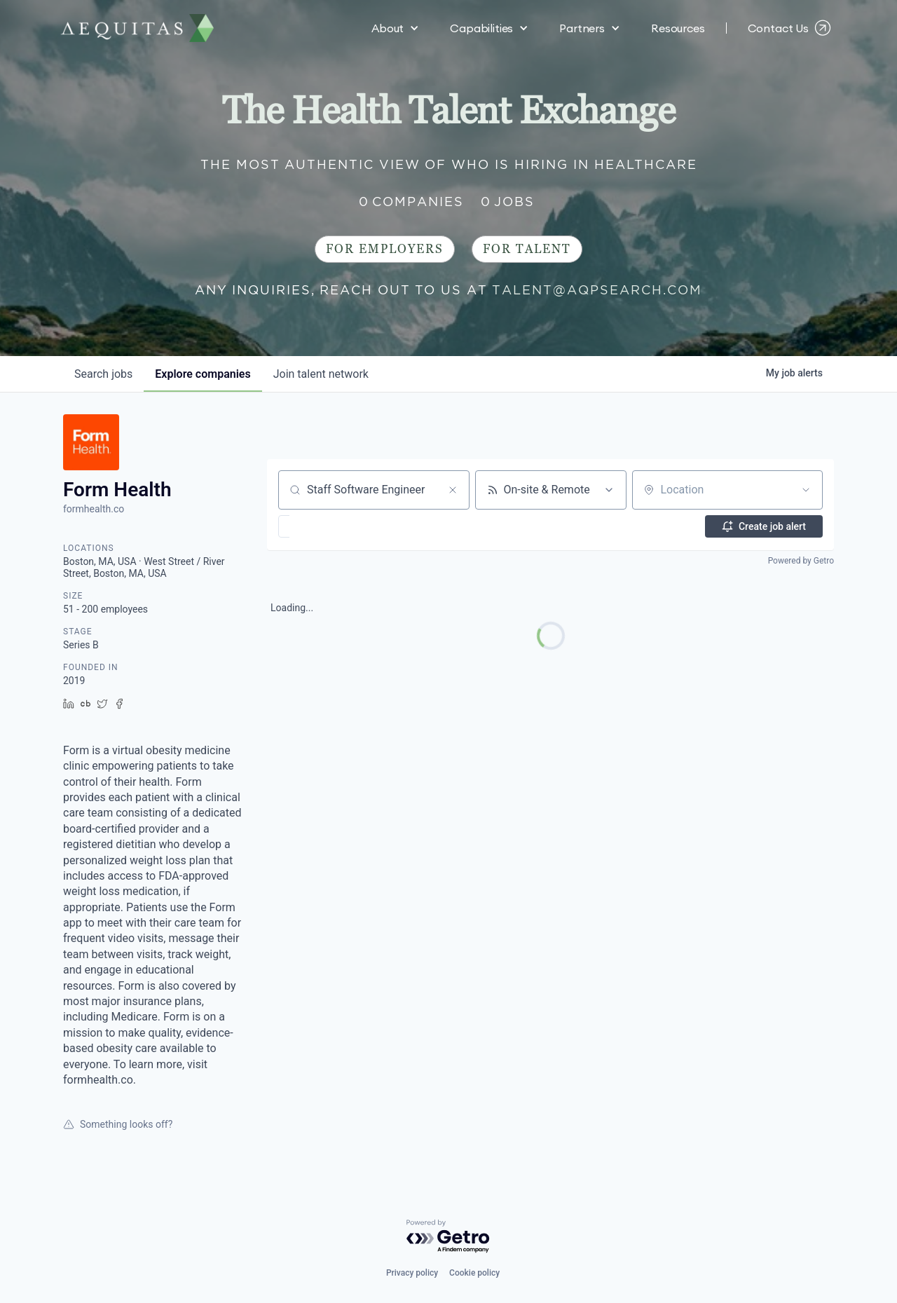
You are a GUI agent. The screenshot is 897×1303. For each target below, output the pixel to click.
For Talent (527, 249)
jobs (103, 374)
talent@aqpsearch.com (597, 289)
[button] (395, 28)
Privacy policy (412, 1273)
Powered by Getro (801, 561)
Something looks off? (117, 1124)
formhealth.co (93, 508)
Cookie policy (474, 1273)
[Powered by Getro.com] (448, 1237)
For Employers (385, 249)
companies (202, 374)
